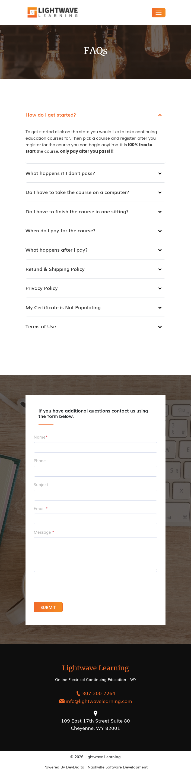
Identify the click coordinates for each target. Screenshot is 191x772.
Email (41, 508)
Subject (41, 484)
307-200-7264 (98, 692)
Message (44, 532)
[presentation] (69, 587)
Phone (40, 460)
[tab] (95, 114)
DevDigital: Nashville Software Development (107, 767)
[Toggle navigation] (158, 12)
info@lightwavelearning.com (99, 700)
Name (41, 437)
